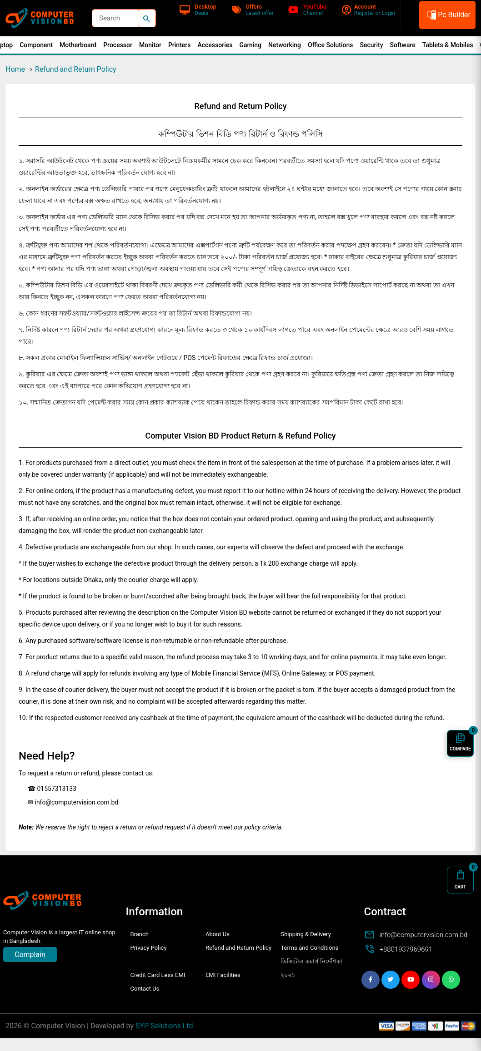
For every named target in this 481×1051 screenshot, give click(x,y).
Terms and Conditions (309, 947)
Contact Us (145, 988)
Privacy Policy (148, 947)
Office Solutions (330, 45)
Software (403, 45)
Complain (30, 954)
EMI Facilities (222, 975)
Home (15, 69)
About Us (217, 934)
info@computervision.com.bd (424, 935)
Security (371, 45)
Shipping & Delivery (306, 934)
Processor (117, 45)
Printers (179, 45)
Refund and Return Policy (75, 69)
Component (36, 45)
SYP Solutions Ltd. (165, 1025)
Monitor (150, 45)
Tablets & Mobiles (447, 45)
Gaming (250, 45)
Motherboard (78, 45)
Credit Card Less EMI (157, 975)
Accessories (214, 45)
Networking (284, 45)
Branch (139, 934)
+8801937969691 (406, 949)
